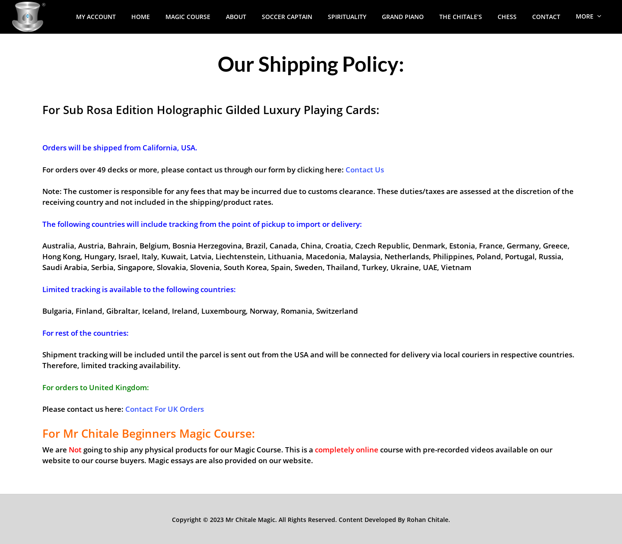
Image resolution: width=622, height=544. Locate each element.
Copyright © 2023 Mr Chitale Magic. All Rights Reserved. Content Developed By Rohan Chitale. (311, 519)
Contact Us (365, 170)
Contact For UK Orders (164, 409)
